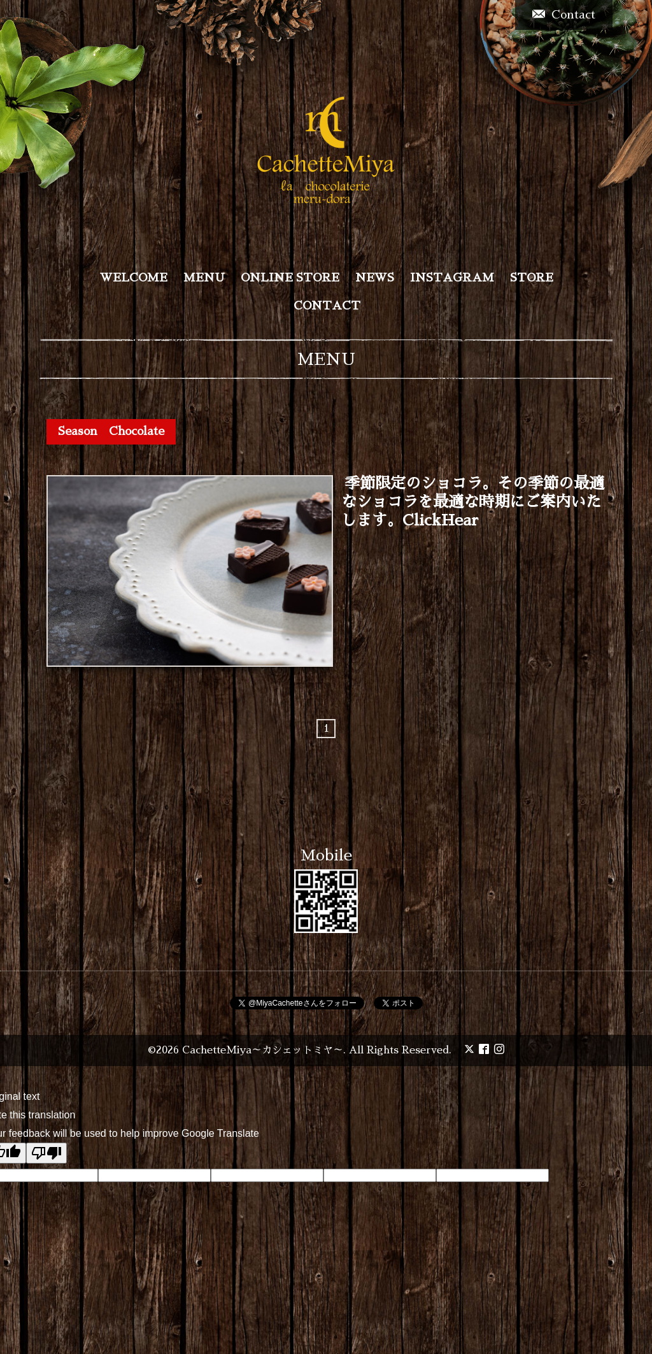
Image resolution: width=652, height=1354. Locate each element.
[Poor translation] (46, 1153)
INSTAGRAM (452, 277)
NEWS (374, 277)
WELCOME (133, 277)
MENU (204, 277)
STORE (531, 277)
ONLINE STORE (290, 277)
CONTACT (327, 305)
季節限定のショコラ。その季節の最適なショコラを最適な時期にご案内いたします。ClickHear (472, 502)
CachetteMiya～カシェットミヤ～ (262, 1050)
